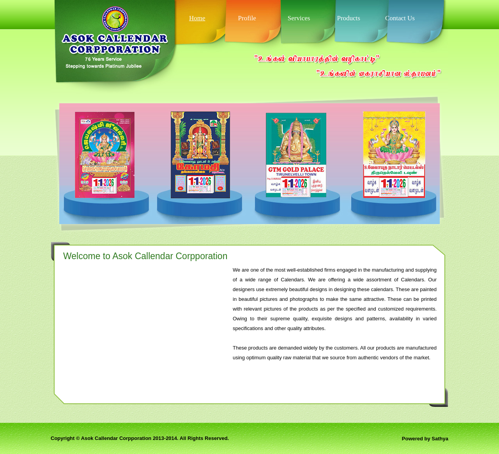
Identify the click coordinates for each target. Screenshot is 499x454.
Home (197, 18)
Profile (247, 18)
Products (348, 18)
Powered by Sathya (425, 439)
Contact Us (400, 18)
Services (299, 18)
